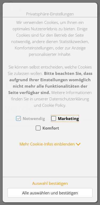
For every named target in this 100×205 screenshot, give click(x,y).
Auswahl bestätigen (50, 183)
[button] (50, 144)
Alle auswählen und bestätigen (50, 192)
